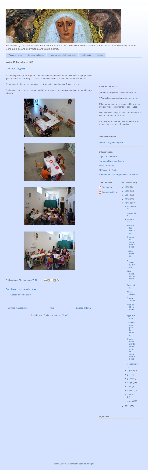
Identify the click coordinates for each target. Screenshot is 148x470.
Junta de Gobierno (36, 55)
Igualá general (130, 253)
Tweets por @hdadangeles (111, 142)
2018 (127, 187)
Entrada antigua (83, 308)
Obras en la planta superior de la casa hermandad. (131, 349)
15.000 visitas (131, 293)
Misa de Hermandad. (131, 308)
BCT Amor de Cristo (108, 170)
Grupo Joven (131, 299)
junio (129, 378)
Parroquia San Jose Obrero (111, 161)
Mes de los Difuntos (131, 229)
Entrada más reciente (18, 308)
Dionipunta (107, 187)
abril (129, 386)
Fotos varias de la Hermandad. (62, 55)
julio (129, 374)
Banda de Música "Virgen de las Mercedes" (118, 174)
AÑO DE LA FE (131, 317)
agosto (130, 370)
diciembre (131, 206)
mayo (130, 382)
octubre (130, 219)
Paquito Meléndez (110, 192)
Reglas (99, 55)
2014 (127, 195)
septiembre (132, 364)
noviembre (132, 213)
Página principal (15, 55)
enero (130, 401)
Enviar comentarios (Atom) (56, 315)
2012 (127, 203)
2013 (127, 199)
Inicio (51, 308)
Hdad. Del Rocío (106, 165)
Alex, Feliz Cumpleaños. (131, 276)
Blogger (89, 464)
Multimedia (86, 55)
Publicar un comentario (20, 295)
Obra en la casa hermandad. (131, 242)
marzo (130, 390)
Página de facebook (108, 156)
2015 (127, 191)
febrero (130, 394)
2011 (127, 406)
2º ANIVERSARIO (131, 263)
